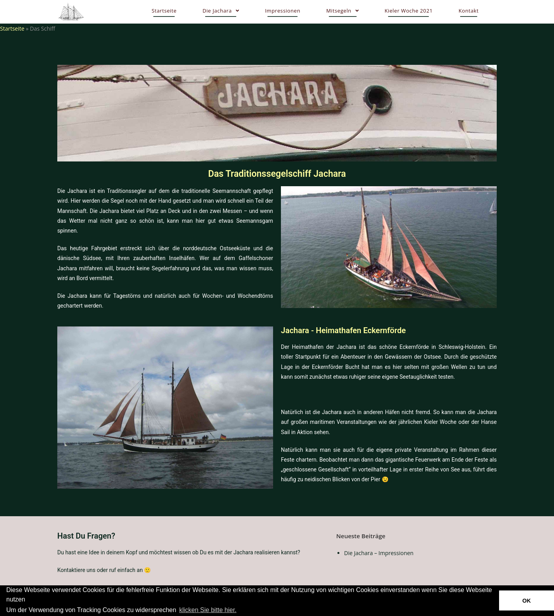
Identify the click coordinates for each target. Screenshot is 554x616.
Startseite (12, 28)
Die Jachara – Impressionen (379, 553)
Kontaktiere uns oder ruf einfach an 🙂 (104, 570)
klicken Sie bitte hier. (208, 610)
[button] (240, 610)
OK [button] (526, 601)
